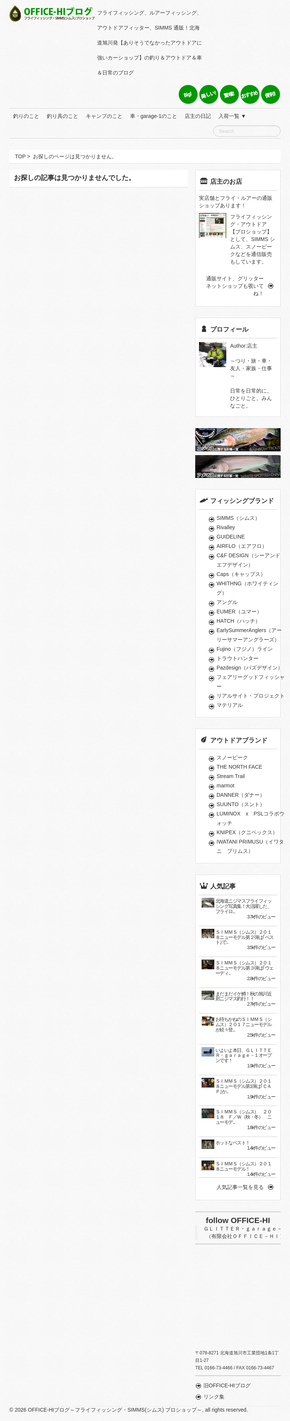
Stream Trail (231, 776)
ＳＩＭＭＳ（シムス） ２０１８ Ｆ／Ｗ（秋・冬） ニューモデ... (243, 1117)
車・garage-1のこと (153, 116)
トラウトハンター (238, 658)
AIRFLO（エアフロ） (242, 546)
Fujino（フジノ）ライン (245, 649)
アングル (227, 602)
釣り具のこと (62, 116)
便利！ (270, 94)
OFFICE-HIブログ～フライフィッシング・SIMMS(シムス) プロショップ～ (53, 13)
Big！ (188, 94)
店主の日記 (198, 116)
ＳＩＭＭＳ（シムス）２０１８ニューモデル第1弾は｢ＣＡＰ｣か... (243, 1086)
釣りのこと (26, 116)
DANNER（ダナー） (241, 795)
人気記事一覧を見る (240, 1187)
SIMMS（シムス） (238, 518)
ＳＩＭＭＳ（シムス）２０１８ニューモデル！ (243, 1166)
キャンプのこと (104, 116)
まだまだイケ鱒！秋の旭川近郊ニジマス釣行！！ (243, 996)
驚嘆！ (229, 94)
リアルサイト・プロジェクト (251, 696)
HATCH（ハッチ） (238, 621)
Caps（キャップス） (241, 574)
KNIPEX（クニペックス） (247, 832)
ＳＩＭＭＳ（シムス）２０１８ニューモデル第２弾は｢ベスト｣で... (244, 937)
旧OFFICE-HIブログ (227, 1385)
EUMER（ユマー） (239, 612)
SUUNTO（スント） (241, 804)
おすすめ (249, 94)
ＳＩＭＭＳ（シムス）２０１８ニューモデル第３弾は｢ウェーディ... (244, 968)
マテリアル (230, 705)
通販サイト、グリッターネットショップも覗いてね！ (235, 285)
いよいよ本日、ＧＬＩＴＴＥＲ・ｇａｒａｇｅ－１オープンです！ (243, 1056)
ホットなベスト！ (232, 1143)
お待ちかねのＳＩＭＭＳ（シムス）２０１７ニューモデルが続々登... (243, 1025)
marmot (225, 786)
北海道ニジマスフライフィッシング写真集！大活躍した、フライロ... (243, 906)
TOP (20, 156)
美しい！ (208, 94)
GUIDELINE (231, 537)
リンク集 (213, 1397)
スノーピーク (232, 757)
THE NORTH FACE (239, 767)
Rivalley (226, 527)
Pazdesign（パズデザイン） (250, 668)
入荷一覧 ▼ (232, 116)
